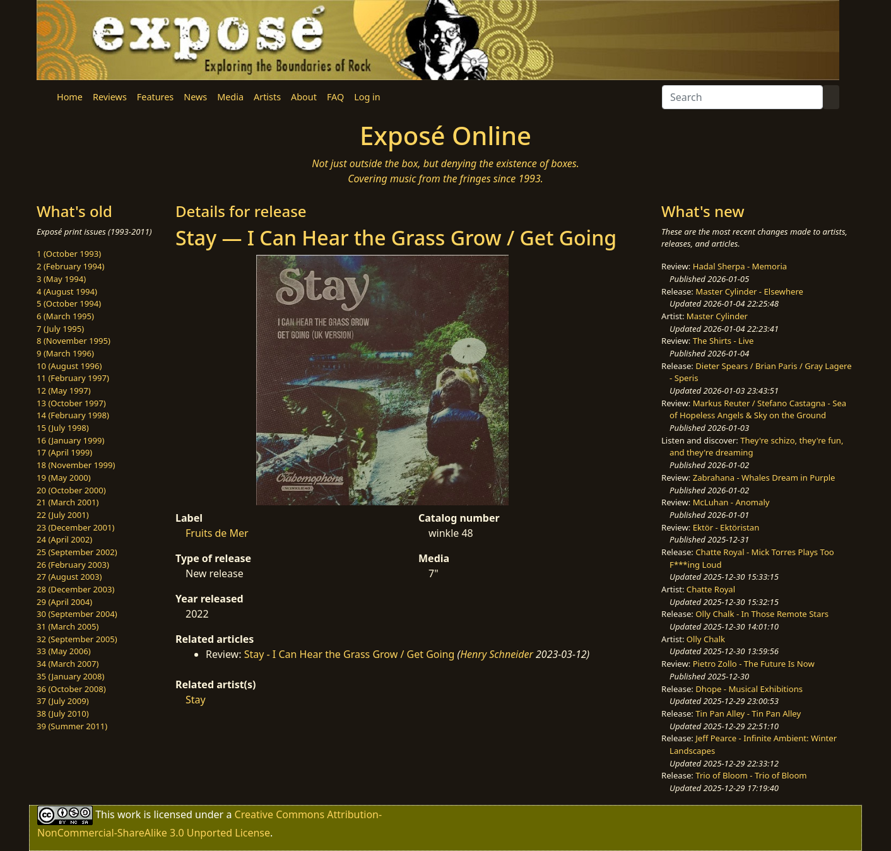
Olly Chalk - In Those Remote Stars (762, 613)
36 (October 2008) (71, 689)
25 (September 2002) (77, 552)
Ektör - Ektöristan (726, 527)
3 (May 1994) (61, 279)
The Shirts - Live (723, 340)
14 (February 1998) (73, 415)
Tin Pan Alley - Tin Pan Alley (748, 713)
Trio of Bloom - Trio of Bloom (750, 775)
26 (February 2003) (73, 564)
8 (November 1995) (73, 340)
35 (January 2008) (70, 676)
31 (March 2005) (67, 626)
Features (155, 97)
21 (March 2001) (67, 502)
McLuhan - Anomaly (731, 502)
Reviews (110, 97)
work (129, 814)
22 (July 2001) (63, 514)
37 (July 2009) (63, 701)
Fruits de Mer (217, 533)
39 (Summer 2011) (72, 726)
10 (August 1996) (69, 366)
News (195, 97)
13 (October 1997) (71, 403)
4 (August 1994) (67, 291)
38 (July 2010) (63, 713)
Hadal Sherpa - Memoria (740, 266)
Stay (196, 700)
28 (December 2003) (75, 589)
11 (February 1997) (73, 378)
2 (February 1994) (70, 266)
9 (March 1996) (65, 353)
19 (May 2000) (64, 477)
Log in (367, 97)
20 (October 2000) (71, 490)
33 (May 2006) (64, 651)
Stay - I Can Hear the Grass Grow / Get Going (349, 654)
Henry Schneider (496, 654)
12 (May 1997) (64, 390)
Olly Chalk (706, 639)
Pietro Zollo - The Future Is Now (754, 663)
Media (230, 97)
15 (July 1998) (63, 427)
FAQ (335, 97)
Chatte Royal (711, 589)
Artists (267, 97)
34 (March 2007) (67, 663)
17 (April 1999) (64, 452)
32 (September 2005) (77, 639)
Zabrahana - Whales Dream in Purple (764, 477)
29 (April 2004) (64, 601)
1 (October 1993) (69, 253)
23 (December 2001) (75, 527)
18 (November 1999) (76, 465)
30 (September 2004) (77, 613)
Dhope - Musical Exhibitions (749, 689)
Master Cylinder (717, 316)
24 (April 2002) (64, 539)
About (304, 97)
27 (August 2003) (69, 576)
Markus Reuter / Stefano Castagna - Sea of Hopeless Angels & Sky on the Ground (758, 409)
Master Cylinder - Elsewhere (749, 291)
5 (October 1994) (69, 303)
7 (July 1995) (60, 328)
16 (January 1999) (70, 440)
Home (70, 97)
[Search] (742, 97)
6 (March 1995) (65, 316)
